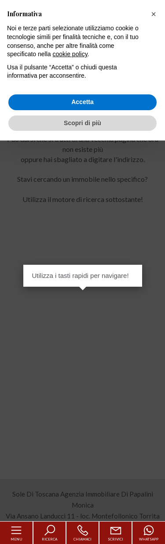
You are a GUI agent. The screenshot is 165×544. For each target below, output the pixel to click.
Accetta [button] (82, 101)
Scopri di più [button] (82, 122)
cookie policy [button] (70, 54)
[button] (154, 14)
